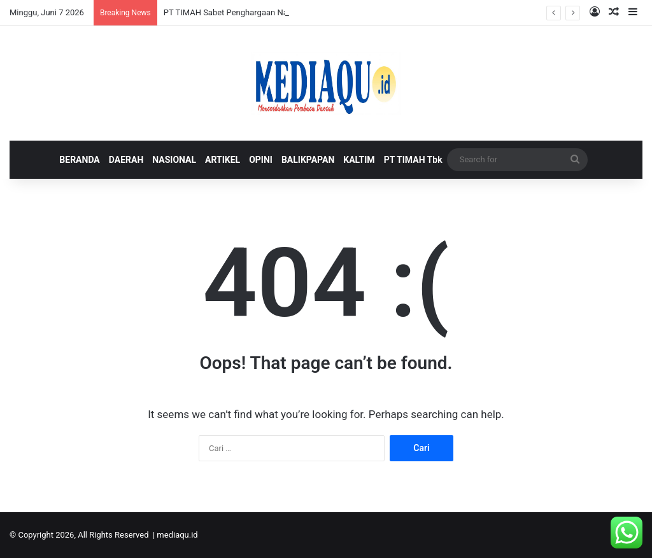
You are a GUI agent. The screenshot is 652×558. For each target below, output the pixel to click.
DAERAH (126, 160)
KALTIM (358, 160)
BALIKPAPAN (307, 160)
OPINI (261, 160)
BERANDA (79, 160)
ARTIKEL (222, 160)
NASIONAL (174, 160)
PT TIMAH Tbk (413, 160)
